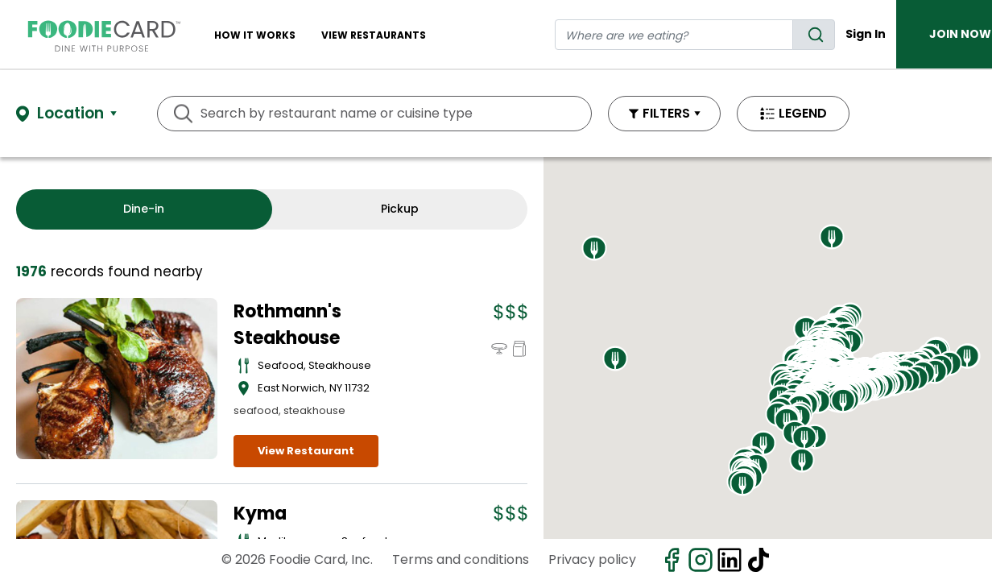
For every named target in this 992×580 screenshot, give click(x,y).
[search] (813, 34)
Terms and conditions (460, 559)
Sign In (865, 34)
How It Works (255, 35)
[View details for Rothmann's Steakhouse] (116, 378)
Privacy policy (592, 559)
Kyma (260, 513)
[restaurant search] (674, 34)
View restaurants (373, 35)
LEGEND (803, 113)
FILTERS (666, 113)
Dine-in (143, 209)
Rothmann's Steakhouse (287, 324)
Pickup (400, 209)
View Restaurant (306, 450)
